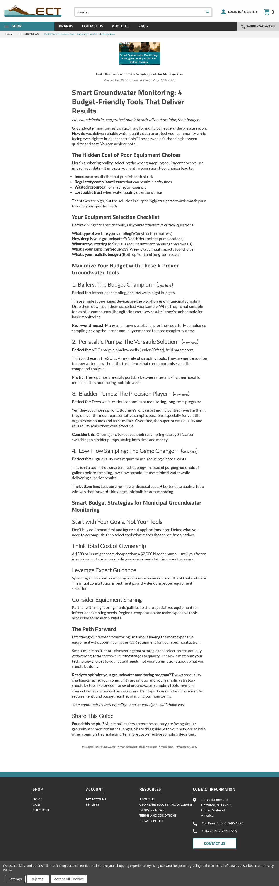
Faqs (143, 26)
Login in (234, 12)
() (273, 12)
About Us (121, 26)
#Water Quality (186, 747)
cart (37, 804)
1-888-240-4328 (258, 26)
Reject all (38, 879)
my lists (92, 804)
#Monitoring (148, 747)
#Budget (87, 747)
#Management (127, 747)
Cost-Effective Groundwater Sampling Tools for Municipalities (139, 74)
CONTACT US (214, 843)
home (37, 799)
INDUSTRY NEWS (152, 810)
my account (96, 799)
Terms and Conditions (158, 815)
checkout (41, 810)
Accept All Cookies (69, 879)
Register (250, 12)
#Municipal (166, 747)
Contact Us (92, 26)
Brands (66, 26)
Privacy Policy (152, 821)
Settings (15, 879)
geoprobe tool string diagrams (166, 804)
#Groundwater (105, 747)
